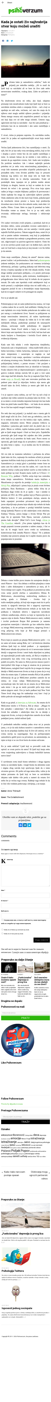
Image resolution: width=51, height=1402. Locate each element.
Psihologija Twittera (13, 1271)
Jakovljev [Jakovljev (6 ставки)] (20, 1142)
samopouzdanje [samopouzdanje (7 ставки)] (6, 1156)
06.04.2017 (5, 1231)
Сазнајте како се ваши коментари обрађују (30, 952)
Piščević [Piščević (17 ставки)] (6, 1150)
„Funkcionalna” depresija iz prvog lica (25, 979)
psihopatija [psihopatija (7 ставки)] (14, 1154)
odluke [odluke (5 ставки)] (19, 1148)
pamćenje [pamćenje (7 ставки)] (24, 1148)
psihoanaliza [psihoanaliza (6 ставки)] (42, 1151)
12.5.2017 (11, 31)
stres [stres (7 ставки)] (34, 1156)
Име (3, 890)
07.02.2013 (5, 1268)
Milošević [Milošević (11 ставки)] (26, 1145)
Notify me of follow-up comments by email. (16, 930)
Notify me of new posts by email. (13, 934)
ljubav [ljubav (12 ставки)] (12, 1145)
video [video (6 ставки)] (44, 1156)
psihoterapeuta (44, 260)
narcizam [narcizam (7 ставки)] (39, 1145)
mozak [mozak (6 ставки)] (33, 1145)
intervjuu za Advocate (27, 703)
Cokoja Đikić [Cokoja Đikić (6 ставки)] (29, 1135)
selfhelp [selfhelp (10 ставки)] (23, 1156)
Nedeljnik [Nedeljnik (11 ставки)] (5, 1147)
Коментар (10, 859)
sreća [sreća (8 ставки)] (30, 1156)
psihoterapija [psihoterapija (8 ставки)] (29, 1154)
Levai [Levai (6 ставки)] (3, 1145)
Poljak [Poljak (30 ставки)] (15, 1151)
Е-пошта (4, 901)
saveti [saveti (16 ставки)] (16, 1156)
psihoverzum (9, 33)
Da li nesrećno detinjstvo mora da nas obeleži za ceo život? (41, 980)
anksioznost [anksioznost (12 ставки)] (7, 1135)
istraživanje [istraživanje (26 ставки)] (9, 1142)
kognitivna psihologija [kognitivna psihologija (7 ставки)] (42, 1142)
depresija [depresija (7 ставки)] (43, 1135)
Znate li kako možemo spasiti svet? (8, 979)
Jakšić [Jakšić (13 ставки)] (27, 1142)
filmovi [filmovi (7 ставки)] (23, 1139)
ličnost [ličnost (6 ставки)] (7, 1145)
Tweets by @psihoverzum (12, 1104)
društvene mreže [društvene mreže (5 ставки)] (5, 1139)
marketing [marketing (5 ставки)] (18, 1145)
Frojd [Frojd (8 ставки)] (28, 1139)
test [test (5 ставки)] (41, 1156)
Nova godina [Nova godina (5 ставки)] (13, 1148)
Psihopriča (11, 35)
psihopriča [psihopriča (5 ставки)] (21, 1154)
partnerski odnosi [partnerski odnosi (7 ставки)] (35, 1148)
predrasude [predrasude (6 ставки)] (33, 1151)
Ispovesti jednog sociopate (17, 1308)
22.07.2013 (5, 1305)
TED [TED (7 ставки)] (37, 1156)
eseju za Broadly (13, 379)
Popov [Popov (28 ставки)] (25, 1151)
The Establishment (15, 797)
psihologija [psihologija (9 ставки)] (5, 1154)
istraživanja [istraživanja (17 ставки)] (38, 1138)
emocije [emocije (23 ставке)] (16, 1138)
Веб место (5, 911)
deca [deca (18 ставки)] (36, 1134)
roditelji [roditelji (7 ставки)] (37, 1154)
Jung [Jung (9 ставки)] (33, 1142)
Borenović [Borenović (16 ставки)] (18, 1134)
